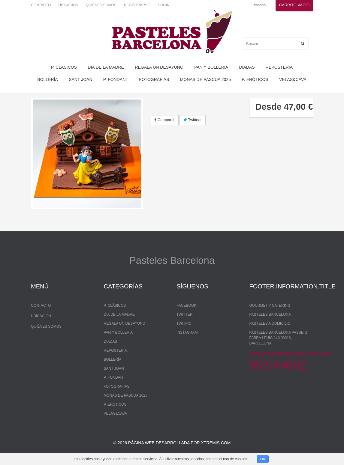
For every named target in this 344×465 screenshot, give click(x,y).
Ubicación (68, 5)
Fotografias (154, 79)
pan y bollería (211, 67)
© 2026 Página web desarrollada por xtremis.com (172, 442)
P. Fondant (115, 79)
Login (163, 5)
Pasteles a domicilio (270, 323)
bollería (47, 79)
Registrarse (137, 5)
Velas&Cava (292, 79)
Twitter (184, 314)
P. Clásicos (64, 67)
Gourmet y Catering (269, 305)
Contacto (41, 5)
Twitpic (184, 323)
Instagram (187, 332)
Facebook (186, 305)
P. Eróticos (255, 79)
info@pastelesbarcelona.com (290, 353)
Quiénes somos (101, 5)
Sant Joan (80, 79)
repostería (279, 67)
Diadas (247, 67)
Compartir (165, 120)
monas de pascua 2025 (205, 79)
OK (262, 459)
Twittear (192, 120)
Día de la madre (106, 67)
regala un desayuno (159, 67)
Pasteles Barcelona (270, 314)
